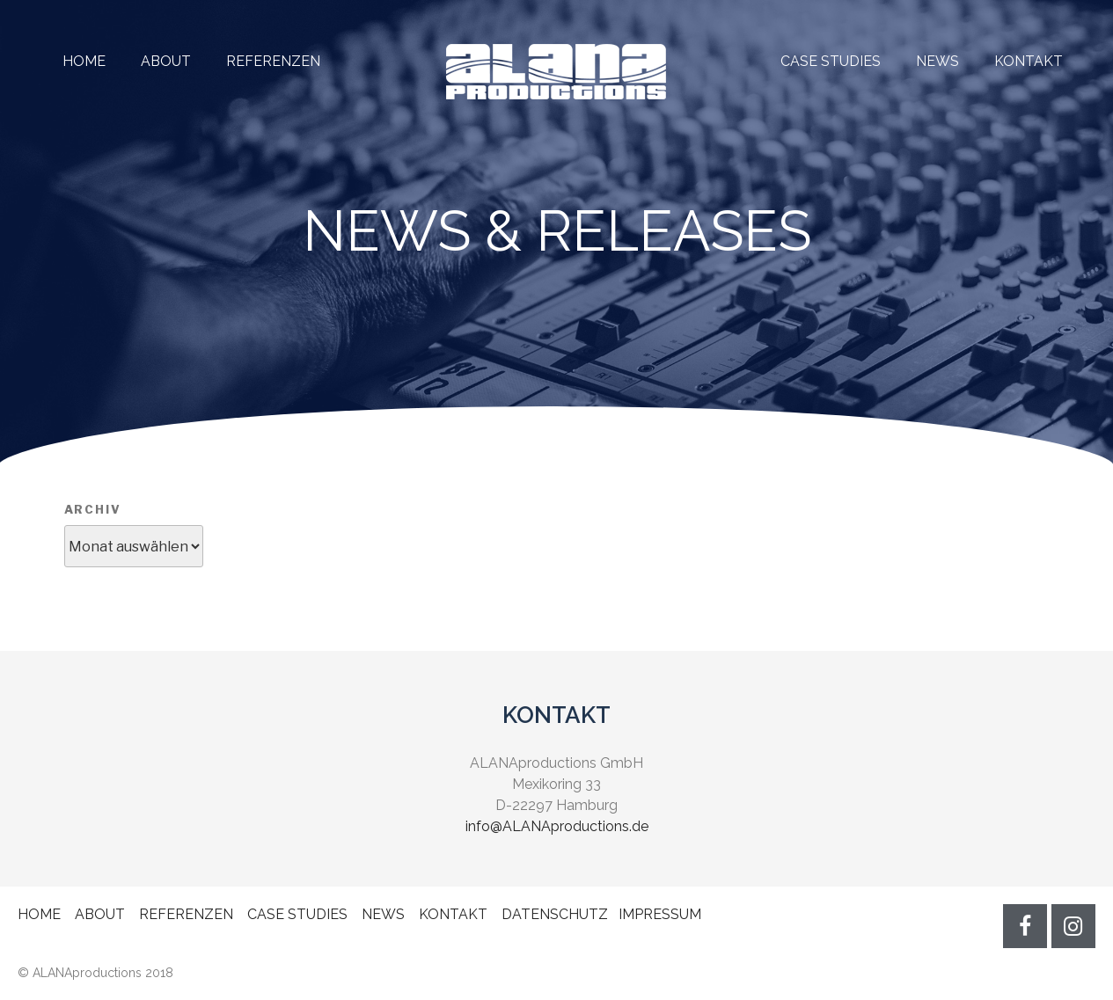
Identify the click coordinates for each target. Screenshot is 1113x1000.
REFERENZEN (255, 61)
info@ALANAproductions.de (556, 826)
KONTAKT (1028, 61)
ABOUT (166, 61)
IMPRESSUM (660, 914)
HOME (84, 61)
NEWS (937, 61)
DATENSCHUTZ (555, 914)
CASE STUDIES (830, 61)
